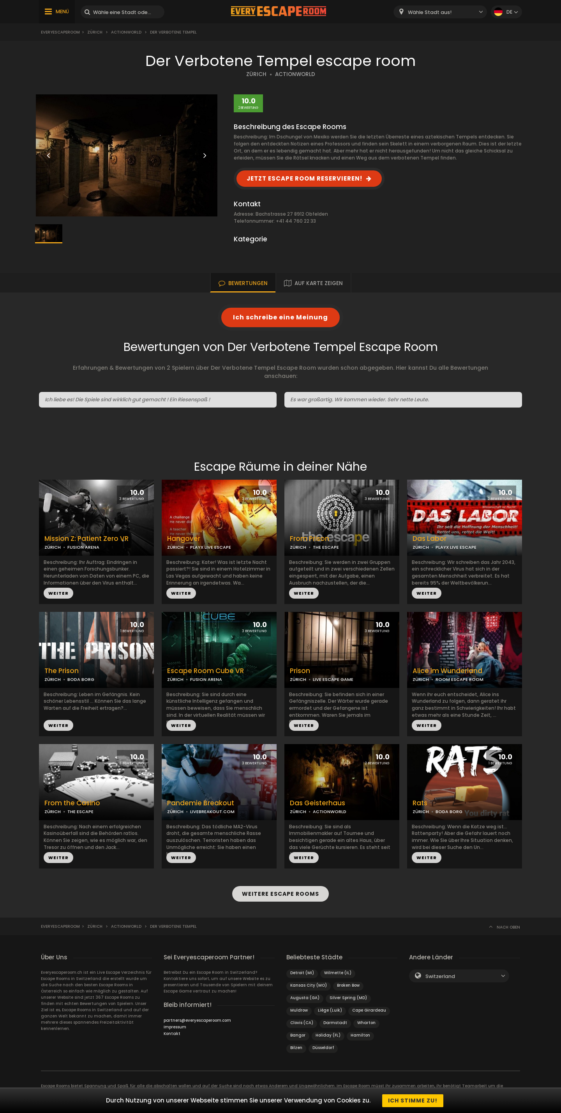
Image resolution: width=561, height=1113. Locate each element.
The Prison (61, 671)
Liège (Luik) (330, 1010)
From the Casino (72, 803)
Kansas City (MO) (308, 985)
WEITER (58, 593)
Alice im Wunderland (447, 671)
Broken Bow (348, 985)
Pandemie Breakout (200, 803)
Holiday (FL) (328, 1035)
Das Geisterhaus (317, 803)
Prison (300, 671)
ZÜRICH (256, 74)
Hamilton (360, 1035)
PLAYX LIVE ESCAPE (210, 547)
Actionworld (126, 32)
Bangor (297, 1035)
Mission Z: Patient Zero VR (86, 539)
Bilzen (296, 1047)
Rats (420, 803)
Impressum (175, 1027)
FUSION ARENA (83, 547)
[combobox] (440, 11)
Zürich (94, 32)
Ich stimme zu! (413, 1100)
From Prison (309, 539)
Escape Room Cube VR (205, 671)
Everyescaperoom (60, 32)
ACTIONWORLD (295, 74)
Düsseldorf (323, 1047)
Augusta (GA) (304, 997)
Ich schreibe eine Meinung (280, 317)
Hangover (183, 539)
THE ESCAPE (326, 547)
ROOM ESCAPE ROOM (459, 679)
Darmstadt (335, 1022)
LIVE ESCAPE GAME (333, 679)
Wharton (366, 1022)
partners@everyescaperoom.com (197, 1020)
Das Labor (429, 539)
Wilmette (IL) (337, 972)
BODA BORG (80, 679)
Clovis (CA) (301, 1022)
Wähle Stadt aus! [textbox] (430, 12)
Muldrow (299, 1010)
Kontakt (172, 1033)
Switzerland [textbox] (440, 976)
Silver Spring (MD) (348, 997)
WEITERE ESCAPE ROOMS (280, 894)
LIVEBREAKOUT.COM (212, 811)
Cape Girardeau (369, 1010)
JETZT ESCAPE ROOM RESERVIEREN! (304, 178)
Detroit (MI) (302, 972)
